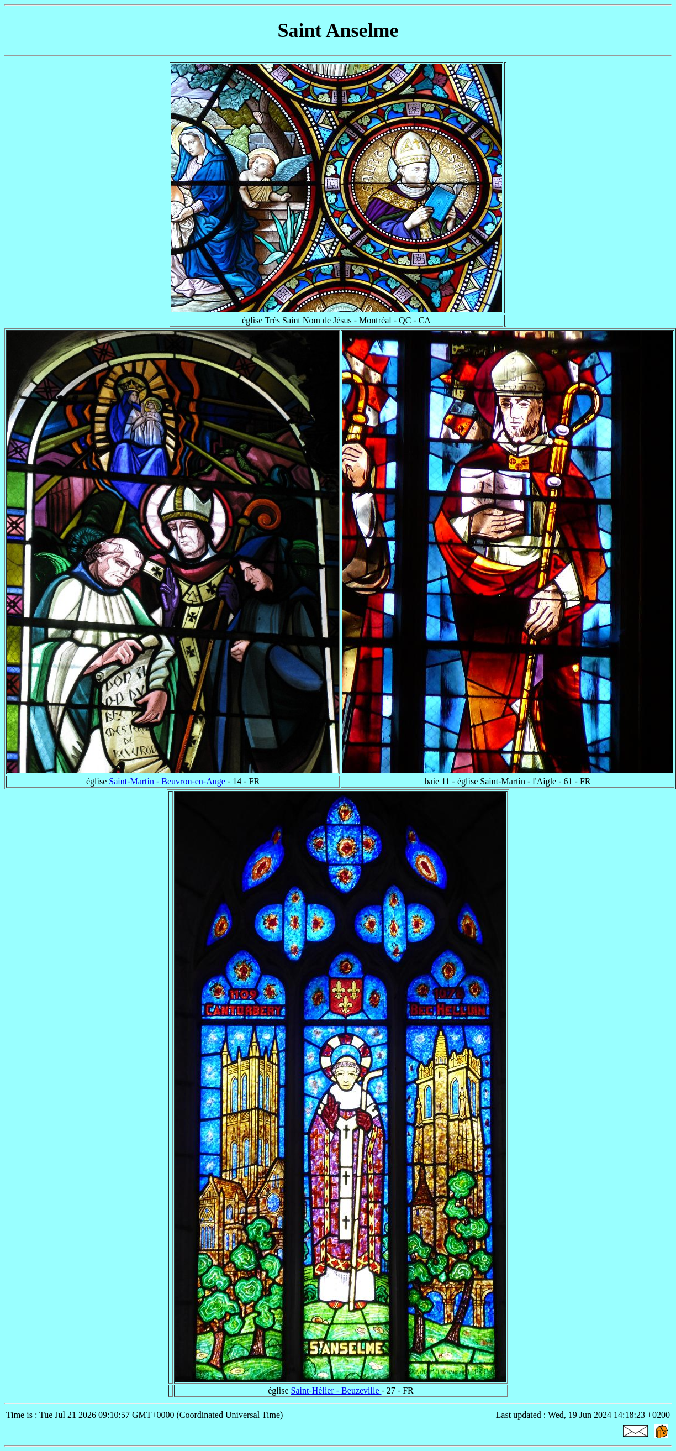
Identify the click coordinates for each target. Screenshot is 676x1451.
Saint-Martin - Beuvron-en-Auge (167, 781)
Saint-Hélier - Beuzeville (336, 1390)
